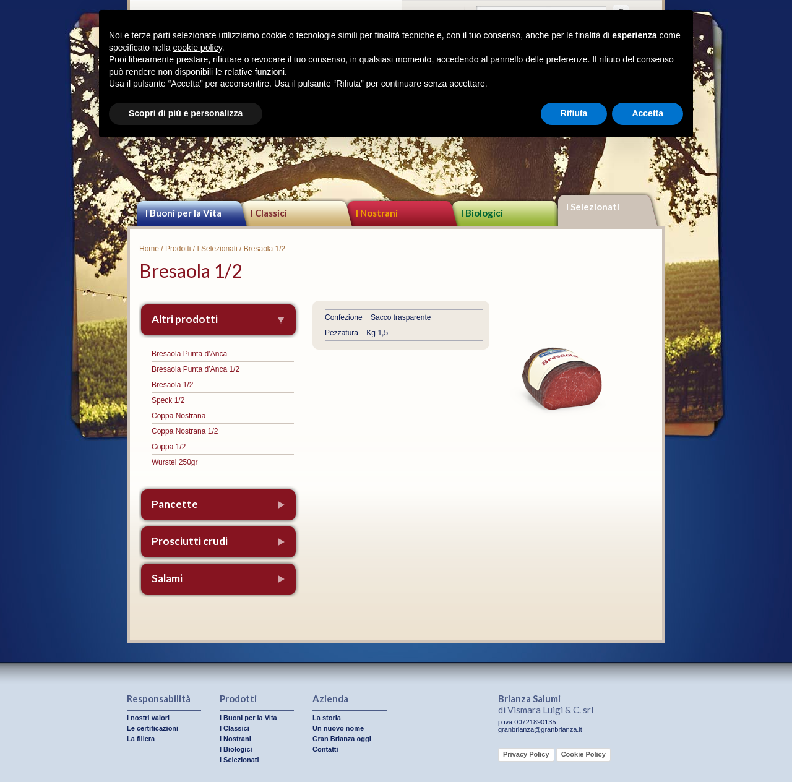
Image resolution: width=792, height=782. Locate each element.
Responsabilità (159, 698)
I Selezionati (592, 206)
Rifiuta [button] (574, 113)
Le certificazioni (152, 728)
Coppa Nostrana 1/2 (185, 431)
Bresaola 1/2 (172, 384)
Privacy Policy (526, 754)
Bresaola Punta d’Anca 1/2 (195, 369)
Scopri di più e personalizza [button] (186, 113)
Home (149, 248)
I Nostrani (377, 212)
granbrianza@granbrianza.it (540, 729)
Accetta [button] (647, 113)
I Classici (269, 212)
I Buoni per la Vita (183, 212)
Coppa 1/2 (169, 446)
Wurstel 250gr (174, 462)
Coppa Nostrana (178, 415)
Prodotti (178, 248)
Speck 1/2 (168, 400)
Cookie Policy (583, 754)
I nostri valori (148, 717)
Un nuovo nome (338, 728)
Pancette (175, 503)
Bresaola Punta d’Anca (189, 354)
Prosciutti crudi (190, 541)
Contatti (325, 749)
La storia (326, 717)
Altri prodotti (185, 318)
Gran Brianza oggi (341, 738)
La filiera (141, 738)
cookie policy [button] (197, 48)
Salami (167, 578)
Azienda (330, 698)
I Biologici (482, 212)
